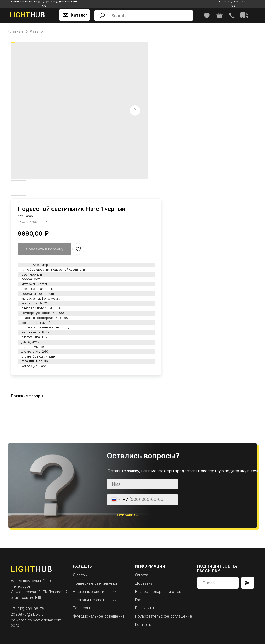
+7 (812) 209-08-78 (27, 609)
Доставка (143, 583)
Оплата (141, 575)
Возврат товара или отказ (158, 591)
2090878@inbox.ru (27, 614)
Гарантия (143, 600)
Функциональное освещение (99, 616)
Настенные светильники (94, 591)
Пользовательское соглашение (163, 616)
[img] (231, 15)
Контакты (143, 624)
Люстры (80, 575)
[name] (142, 484)
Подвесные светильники (95, 583)
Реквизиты (144, 608)
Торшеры (81, 608)
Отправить (127, 515)
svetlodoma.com (47, 620)
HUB (27, 15)
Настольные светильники (96, 600)
